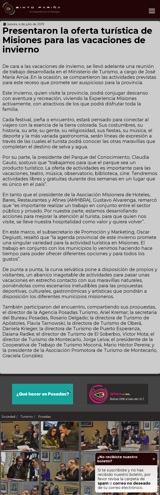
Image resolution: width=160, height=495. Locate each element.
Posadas (44, 417)
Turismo (26, 417)
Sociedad (8, 417)
